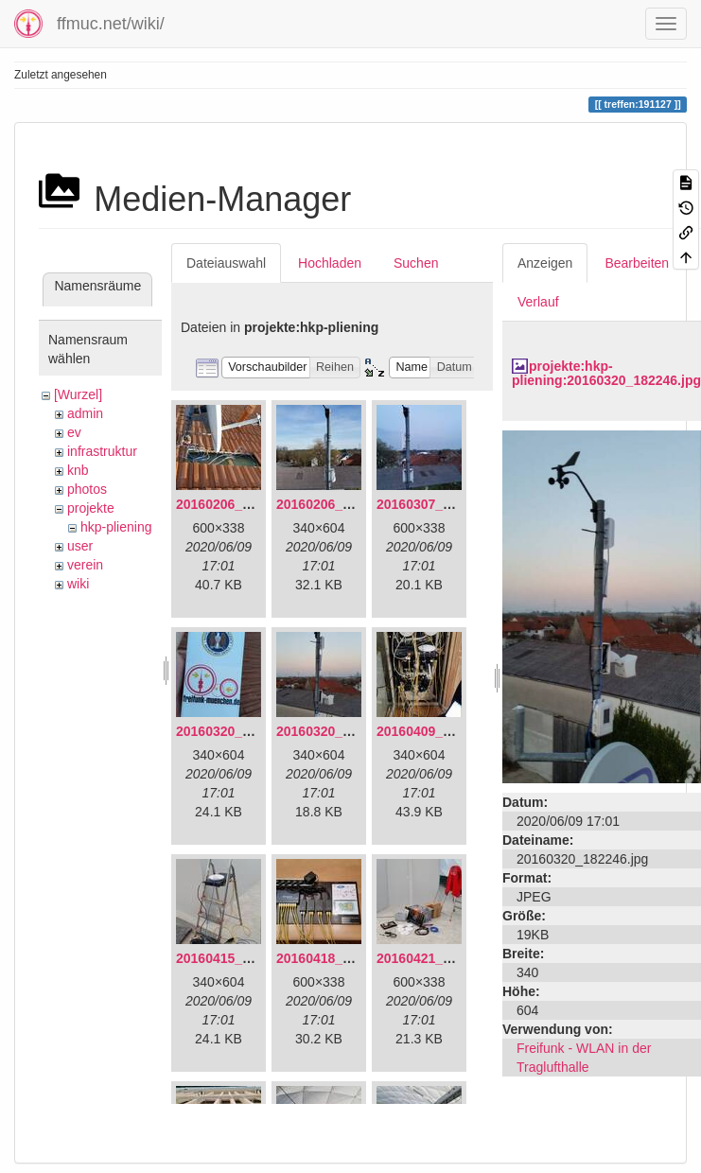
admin (85, 413)
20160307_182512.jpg (444, 504)
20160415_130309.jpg (243, 958)
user (80, 545)
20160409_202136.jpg (444, 731)
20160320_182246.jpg (343, 731)
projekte (90, 508)
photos (87, 489)
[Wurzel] (78, 394)
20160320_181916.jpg (243, 731)
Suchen (416, 263)
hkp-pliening (116, 526)
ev (74, 432)
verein (85, 564)
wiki (78, 583)
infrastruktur (102, 451)
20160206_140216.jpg (343, 504)
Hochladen (329, 263)
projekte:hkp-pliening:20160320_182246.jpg (606, 373)
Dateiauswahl (226, 263)
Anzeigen (544, 263)
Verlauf (538, 301)
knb (78, 470)
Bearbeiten (637, 263)
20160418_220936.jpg (343, 958)
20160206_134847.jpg (243, 504)
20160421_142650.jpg (444, 958)
